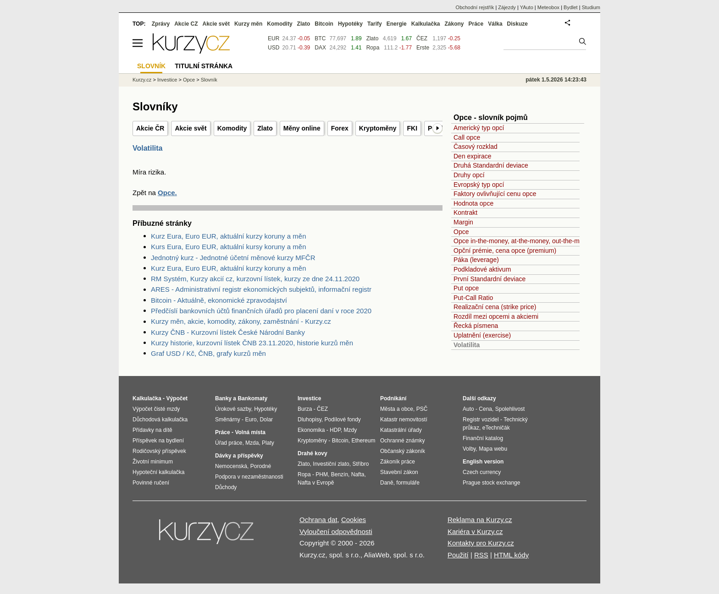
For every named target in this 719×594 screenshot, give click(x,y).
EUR (273, 38)
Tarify (374, 24)
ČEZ (421, 38)
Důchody (226, 487)
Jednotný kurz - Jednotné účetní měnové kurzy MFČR (233, 258)
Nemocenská (231, 466)
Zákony (454, 24)
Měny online (302, 128)
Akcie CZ (186, 24)
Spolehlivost (510, 409)
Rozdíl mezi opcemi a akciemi (496, 316)
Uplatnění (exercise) (482, 335)
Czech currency (482, 472)
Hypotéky (350, 24)
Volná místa (250, 432)
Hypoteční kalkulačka (158, 472)
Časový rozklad (476, 146)
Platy (268, 443)
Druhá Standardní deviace (491, 165)
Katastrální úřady (401, 430)
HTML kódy (511, 555)
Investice (167, 79)
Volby (469, 449)
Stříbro (360, 464)
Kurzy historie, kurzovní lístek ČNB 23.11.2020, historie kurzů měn (252, 343)
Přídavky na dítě (152, 430)
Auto (468, 409)
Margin (463, 222)
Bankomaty (252, 398)
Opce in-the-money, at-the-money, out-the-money (523, 241)
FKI (412, 128)
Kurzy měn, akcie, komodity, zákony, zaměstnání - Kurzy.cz (241, 321)
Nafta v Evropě (316, 483)
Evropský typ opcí (479, 184)
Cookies (353, 519)
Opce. (167, 192)
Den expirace (473, 156)
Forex (339, 128)
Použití (458, 555)
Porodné (260, 466)
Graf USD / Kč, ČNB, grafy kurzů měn (208, 353)
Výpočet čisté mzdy (156, 409)
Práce (476, 24)
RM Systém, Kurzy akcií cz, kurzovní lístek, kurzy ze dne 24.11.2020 (255, 279)
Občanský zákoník (402, 451)
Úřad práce (228, 443)
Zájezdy (507, 7)
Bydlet (571, 7)
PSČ (422, 409)
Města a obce (396, 409)
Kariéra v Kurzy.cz (475, 531)
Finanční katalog (483, 438)
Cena (485, 409)
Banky (223, 398)
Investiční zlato (331, 464)
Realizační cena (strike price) (495, 307)
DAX (320, 47)
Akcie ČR (150, 128)
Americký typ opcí (479, 127)
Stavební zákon (399, 472)
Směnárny (227, 419)
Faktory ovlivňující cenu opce (495, 193)
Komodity (232, 128)
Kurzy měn (248, 24)
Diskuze (517, 24)
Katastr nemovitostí (403, 419)
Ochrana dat (318, 519)
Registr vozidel (481, 419)
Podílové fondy (342, 419)
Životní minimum (153, 461)
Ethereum (363, 440)
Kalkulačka (425, 24)
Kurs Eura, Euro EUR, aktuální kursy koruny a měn (228, 247)
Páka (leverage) (476, 259)
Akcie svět (190, 128)
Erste (422, 47)
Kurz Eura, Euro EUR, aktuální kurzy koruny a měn (228, 236)
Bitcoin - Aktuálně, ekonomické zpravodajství (219, 300)
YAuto (526, 7)
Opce (461, 231)
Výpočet (177, 398)
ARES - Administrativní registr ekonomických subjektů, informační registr (261, 289)
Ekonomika (311, 430)
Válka (495, 24)
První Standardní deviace (489, 279)
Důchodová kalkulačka (160, 419)
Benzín (339, 474)
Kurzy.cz (142, 79)
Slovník (209, 79)
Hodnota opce (473, 203)
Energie (397, 24)
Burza (305, 409)
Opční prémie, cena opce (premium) (505, 250)
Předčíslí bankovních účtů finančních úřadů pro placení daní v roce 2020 (261, 311)
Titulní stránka (203, 66)
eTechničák (496, 428)
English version (483, 461)
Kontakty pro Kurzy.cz (481, 543)
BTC (320, 38)
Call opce (467, 137)
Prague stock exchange (491, 483)
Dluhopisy (309, 419)
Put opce (466, 288)
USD (273, 47)
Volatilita (467, 345)
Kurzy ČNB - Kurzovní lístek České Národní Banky (228, 332)
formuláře (408, 483)
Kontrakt (465, 212)
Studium (591, 7)
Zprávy (161, 24)
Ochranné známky (402, 440)
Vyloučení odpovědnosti (335, 531)
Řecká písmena (476, 325)
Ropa (373, 47)
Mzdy (350, 430)
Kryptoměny (378, 128)
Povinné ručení (151, 483)
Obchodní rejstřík (475, 7)
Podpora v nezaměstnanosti (249, 477)
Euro (250, 419)
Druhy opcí (469, 175)
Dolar (266, 419)
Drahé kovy (312, 453)
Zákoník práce (397, 461)
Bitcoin (324, 24)
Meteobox (548, 7)
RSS (481, 555)
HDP (335, 430)
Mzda (252, 443)
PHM (321, 474)
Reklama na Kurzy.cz (480, 519)
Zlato (264, 128)
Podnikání (393, 398)
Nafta (358, 474)
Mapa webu (493, 449)
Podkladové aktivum (482, 269)
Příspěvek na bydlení (158, 440)
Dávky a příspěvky (239, 455)
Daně (386, 483)
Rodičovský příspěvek (159, 451)
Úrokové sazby (233, 409)
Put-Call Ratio (473, 297)
